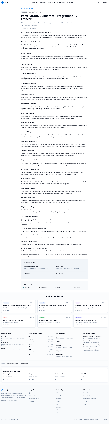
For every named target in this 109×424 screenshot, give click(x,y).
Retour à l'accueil (27, 8)
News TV (83, 376)
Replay (70, 2)
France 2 (58, 396)
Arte (57, 413)
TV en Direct (33, 396)
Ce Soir (43, 2)
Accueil (35, 2)
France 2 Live (6, 380)
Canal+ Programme (60, 376)
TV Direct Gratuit (7, 376)
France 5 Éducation (60, 380)
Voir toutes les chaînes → (35, 357)
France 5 (58, 407)
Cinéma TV (86, 401)
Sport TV (31, 380)
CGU (101, 419)
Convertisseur (87, 404)
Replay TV (31, 378)
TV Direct (51, 2)
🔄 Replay (57, 287)
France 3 (58, 398)
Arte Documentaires (60, 378)
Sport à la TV (86, 396)
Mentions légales (77, 419)
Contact (106, 419)
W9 (57, 410)
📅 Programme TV (43, 287)
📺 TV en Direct (27, 287)
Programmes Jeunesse (89, 398)
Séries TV (85, 393)
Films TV (83, 378)
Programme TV (34, 398)
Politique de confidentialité (91, 419)
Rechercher (102, 2)
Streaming (61, 2)
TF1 (57, 393)
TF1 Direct (5, 378)
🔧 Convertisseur (75, 287)
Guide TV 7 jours (33, 376)
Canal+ (58, 401)
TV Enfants (83, 380)
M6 (57, 404)
